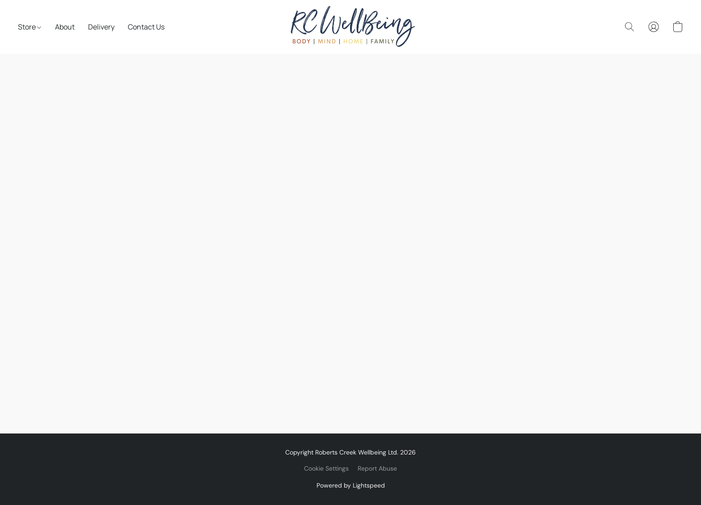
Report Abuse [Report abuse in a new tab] (377, 468)
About (65, 27)
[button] (350, 26)
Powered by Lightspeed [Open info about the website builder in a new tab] (351, 485)
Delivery (101, 27)
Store (29, 27)
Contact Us (146, 27)
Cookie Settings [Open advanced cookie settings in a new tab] (326, 468)
